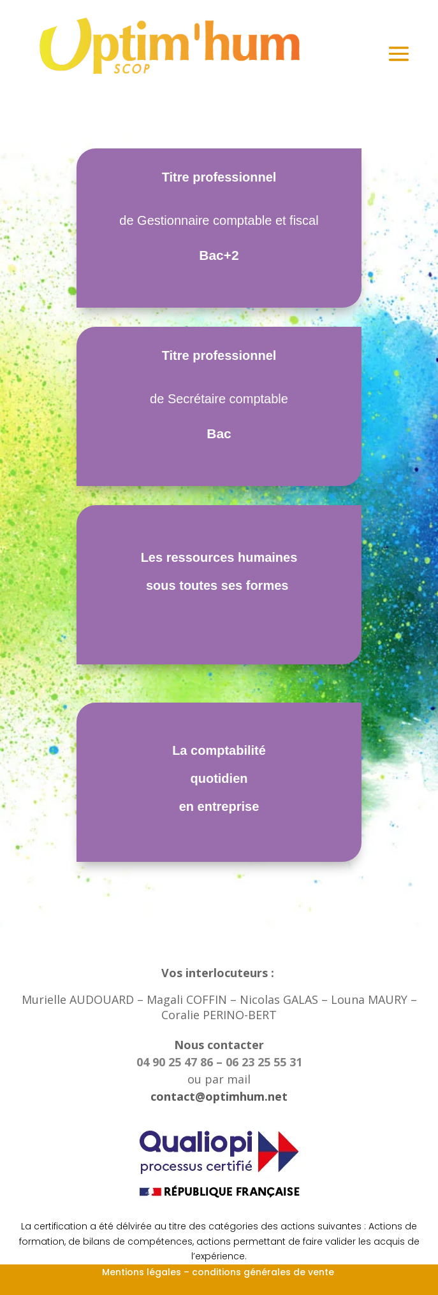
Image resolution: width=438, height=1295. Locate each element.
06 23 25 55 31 (264, 1062)
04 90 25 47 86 (176, 1062)
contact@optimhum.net (219, 1096)
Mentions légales (141, 1272)
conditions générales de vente (264, 1272)
